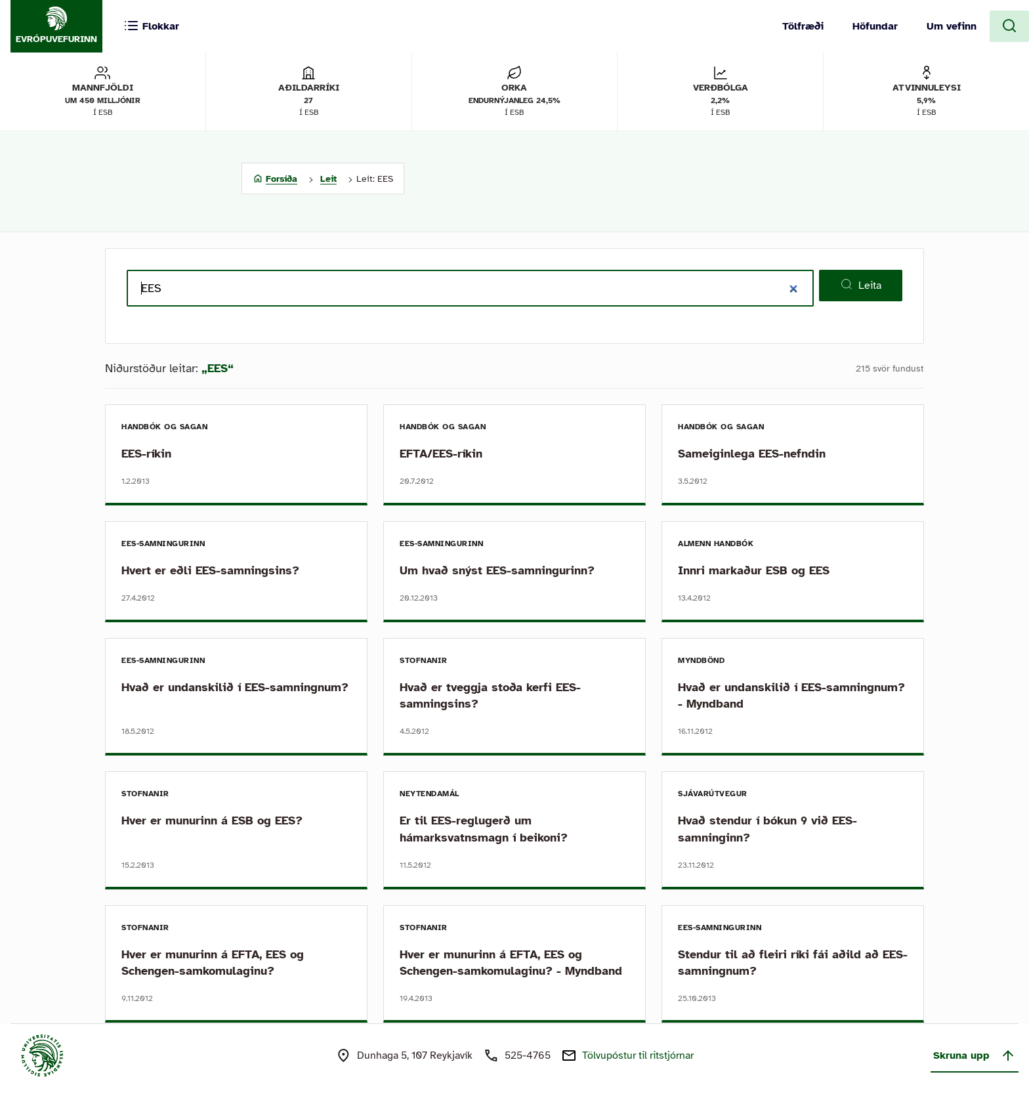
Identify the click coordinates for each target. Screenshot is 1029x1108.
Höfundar (875, 26)
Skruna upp (974, 1055)
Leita (860, 285)
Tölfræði (803, 26)
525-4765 (528, 1055)
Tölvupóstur (638, 1055)
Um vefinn (951, 26)
